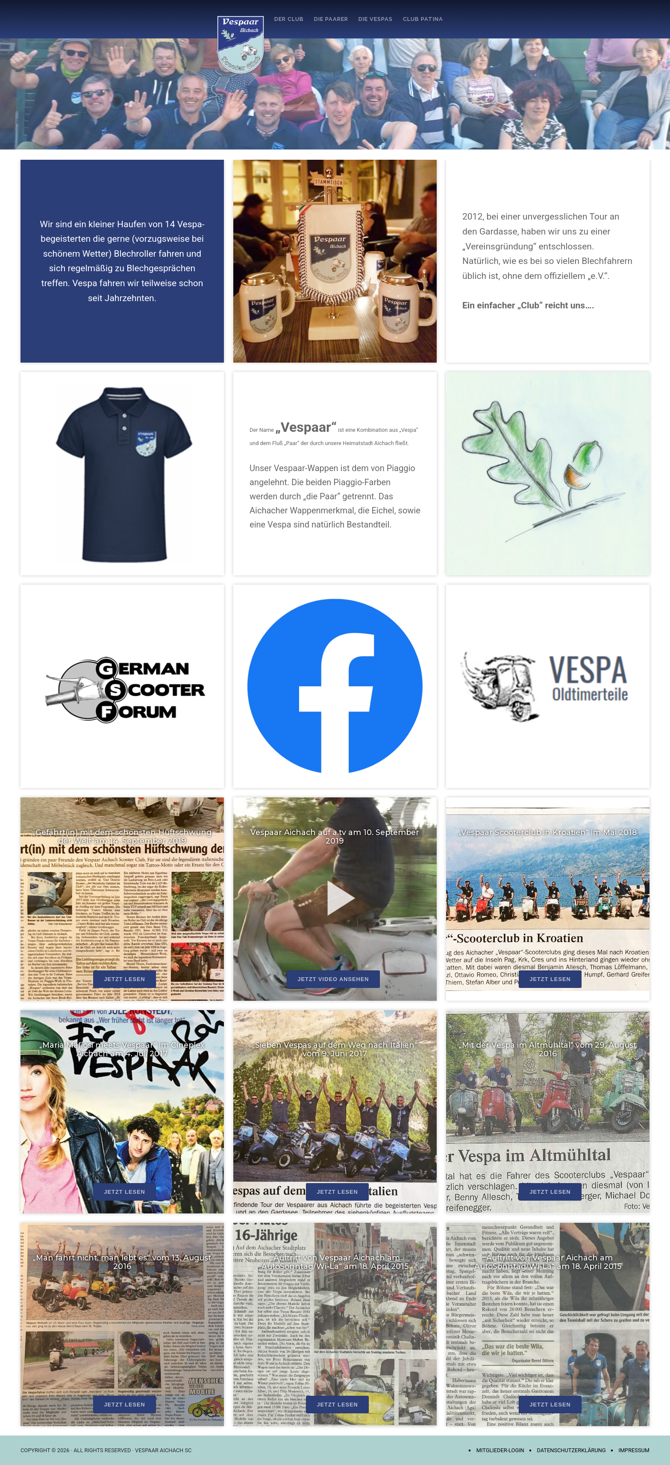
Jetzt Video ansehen (333, 979)
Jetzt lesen (124, 979)
